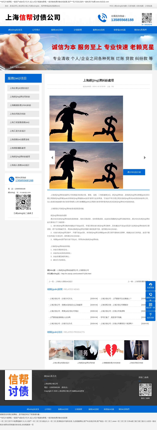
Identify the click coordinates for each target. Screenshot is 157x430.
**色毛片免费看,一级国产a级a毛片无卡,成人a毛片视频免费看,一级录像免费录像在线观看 (33, 418)
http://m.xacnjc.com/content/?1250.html (76, 274)
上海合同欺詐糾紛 (18, 114)
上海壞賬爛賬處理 (18, 148)
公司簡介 (36, 30)
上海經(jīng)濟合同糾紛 (20, 97)
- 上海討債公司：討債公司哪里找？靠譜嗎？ (116, 323)
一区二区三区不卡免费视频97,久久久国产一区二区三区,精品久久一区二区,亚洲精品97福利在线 (36, 421)
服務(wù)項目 (57, 30)
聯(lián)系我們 (140, 30)
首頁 (11, 67)
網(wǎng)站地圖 (121, 6)
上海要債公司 (84, 270)
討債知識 (148, 6)
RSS (111, 6)
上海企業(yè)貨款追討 (19, 88)
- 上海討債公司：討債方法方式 (60, 323)
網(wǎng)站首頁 (15, 30)
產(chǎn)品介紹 (134, 172)
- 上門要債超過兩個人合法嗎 (59, 317)
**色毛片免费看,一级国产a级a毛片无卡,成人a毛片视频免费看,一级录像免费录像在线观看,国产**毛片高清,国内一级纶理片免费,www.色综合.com (54, 2)
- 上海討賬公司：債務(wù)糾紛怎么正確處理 (65, 305)
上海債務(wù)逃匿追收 (19, 139)
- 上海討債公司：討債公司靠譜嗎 (112, 311)
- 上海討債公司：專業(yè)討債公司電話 (63, 311)
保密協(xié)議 (119, 30)
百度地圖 (131, 6)
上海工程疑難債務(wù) (19, 122)
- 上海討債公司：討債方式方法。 (61, 299)
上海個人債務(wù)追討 (19, 165)
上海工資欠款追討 (18, 131)
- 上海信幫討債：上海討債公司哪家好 (114, 305)
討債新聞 (78, 30)
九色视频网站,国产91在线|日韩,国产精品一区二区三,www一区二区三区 (100, 421)
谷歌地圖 (139, 6)
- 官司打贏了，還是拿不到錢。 (111, 317)
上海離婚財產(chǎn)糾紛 (20, 105)
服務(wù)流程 (99, 30)
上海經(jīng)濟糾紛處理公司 (67, 270)
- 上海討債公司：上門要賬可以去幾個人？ (116, 299)
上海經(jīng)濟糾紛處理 (20, 157)
